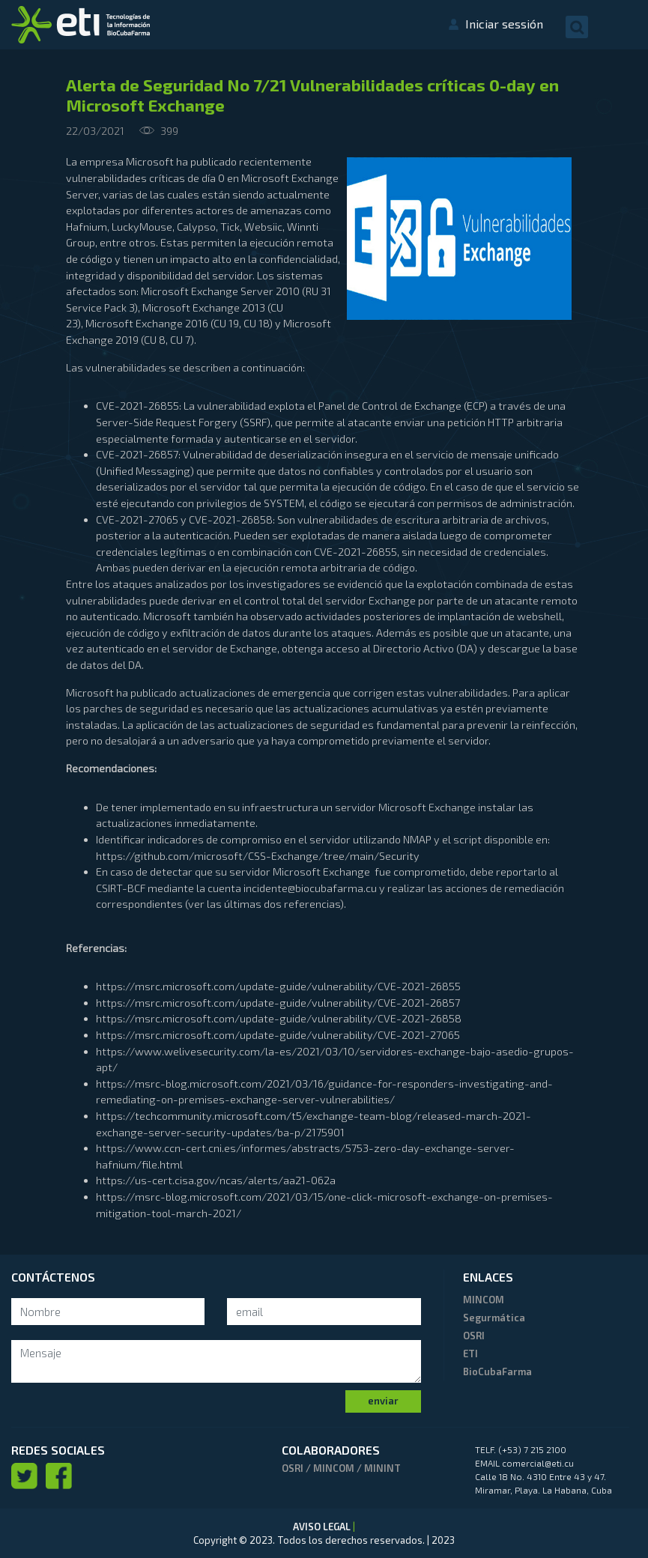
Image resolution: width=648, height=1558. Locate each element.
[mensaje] (216, 1361)
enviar (383, 1401)
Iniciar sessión (504, 23)
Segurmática (494, 1318)
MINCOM (483, 1300)
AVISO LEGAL (323, 1527)
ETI (470, 1354)
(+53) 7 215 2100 (532, 1449)
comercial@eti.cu (538, 1463)
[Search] (108, 1312)
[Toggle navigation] (622, 26)
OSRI (474, 1336)
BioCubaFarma (497, 1371)
